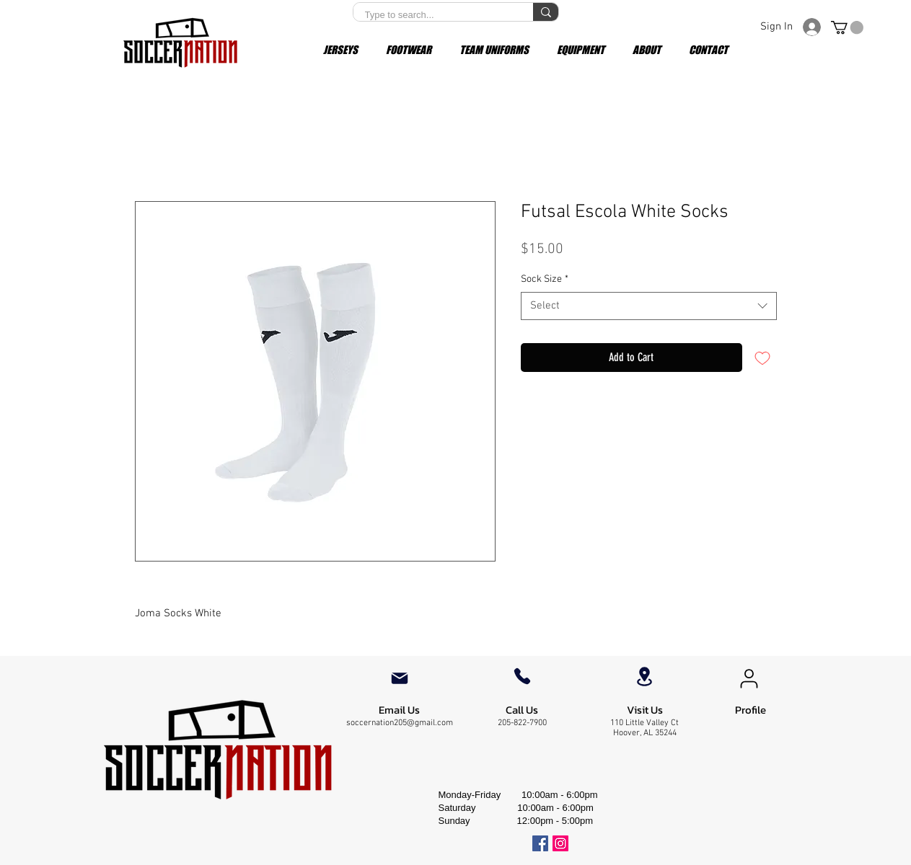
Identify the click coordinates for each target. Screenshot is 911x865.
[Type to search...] (434, 15)
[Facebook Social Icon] (540, 843)
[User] (749, 678)
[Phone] (522, 676)
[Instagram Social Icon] (560, 843)
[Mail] (399, 678)
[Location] (644, 676)
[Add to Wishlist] (762, 357)
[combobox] (649, 306)
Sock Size (544, 279)
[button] (847, 27)
